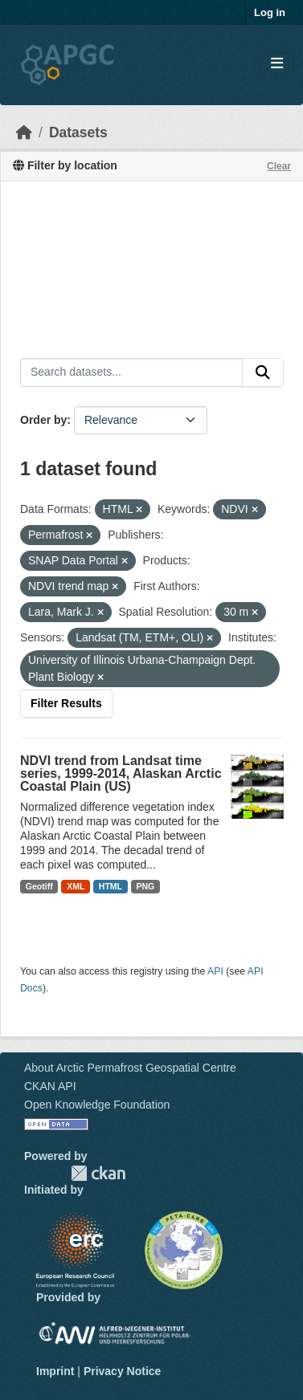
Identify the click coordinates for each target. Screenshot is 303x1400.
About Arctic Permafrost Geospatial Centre (130, 1067)
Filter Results (66, 703)
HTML (110, 886)
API (215, 971)
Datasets (78, 132)
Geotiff (39, 886)
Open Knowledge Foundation (97, 1104)
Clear (279, 166)
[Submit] (263, 372)
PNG (146, 886)
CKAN (98, 1173)
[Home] (24, 132)
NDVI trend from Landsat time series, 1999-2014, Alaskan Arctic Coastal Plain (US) (121, 773)
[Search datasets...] (131, 372)
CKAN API (50, 1086)
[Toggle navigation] (276, 63)
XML (75, 886)
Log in (269, 12)
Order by (43, 419)
